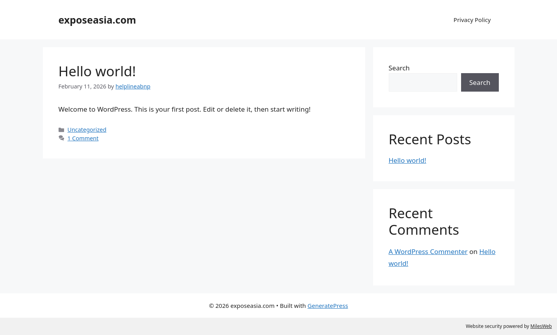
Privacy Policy (472, 20)
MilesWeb (541, 326)
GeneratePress (327, 305)
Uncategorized (87, 129)
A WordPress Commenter (428, 251)
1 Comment (83, 138)
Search (399, 67)
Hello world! (97, 71)
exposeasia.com (97, 19)
